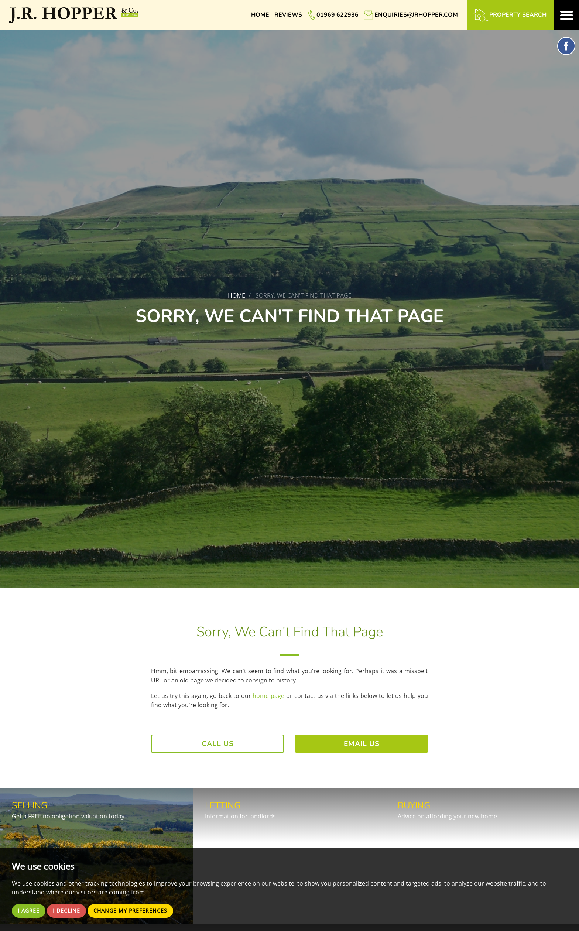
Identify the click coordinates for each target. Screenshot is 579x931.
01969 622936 (337, 15)
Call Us (218, 744)
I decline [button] (70, 910)
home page (268, 696)
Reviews (288, 15)
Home (260, 15)
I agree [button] (30, 910)
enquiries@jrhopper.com (416, 15)
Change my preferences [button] (139, 910)
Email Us (362, 744)
